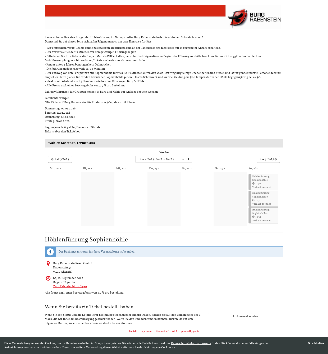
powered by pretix (190, 331)
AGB (174, 331)
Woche (164, 152)
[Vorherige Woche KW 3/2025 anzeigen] (60, 159)
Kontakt (133, 331)
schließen (316, 343)
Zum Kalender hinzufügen (70, 286)
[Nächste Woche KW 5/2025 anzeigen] (268, 159)
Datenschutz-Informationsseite (191, 343)
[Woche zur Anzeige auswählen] (160, 159)
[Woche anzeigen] (188, 159)
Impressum (146, 331)
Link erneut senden (245, 316)
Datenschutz (162, 331)
